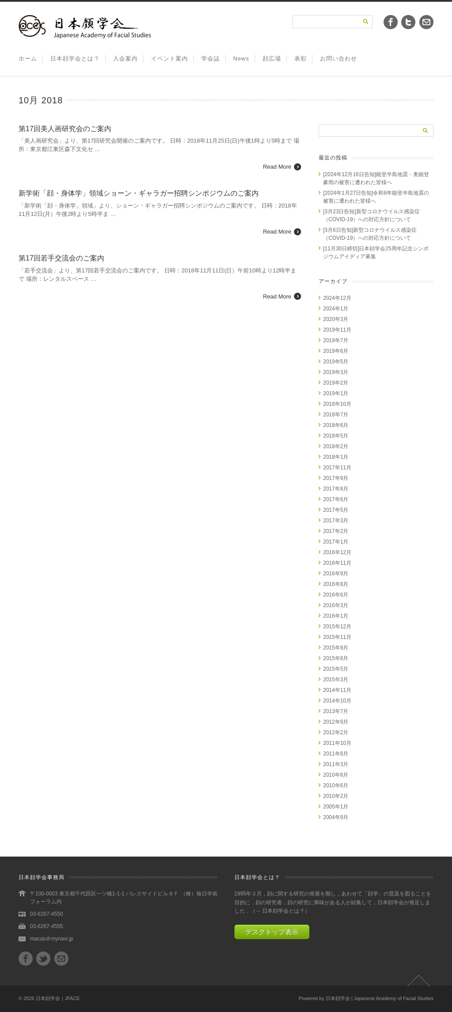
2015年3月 (335, 679)
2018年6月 (335, 425)
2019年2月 (335, 383)
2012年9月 (335, 722)
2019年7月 (335, 340)
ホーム (28, 58)
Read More (277, 166)
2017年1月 (335, 542)
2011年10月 (337, 743)
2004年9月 (335, 817)
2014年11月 (337, 690)
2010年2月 (335, 796)
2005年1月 (335, 807)
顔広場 (272, 58)
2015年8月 (335, 658)
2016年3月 (335, 605)
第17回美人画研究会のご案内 (65, 128)
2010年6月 (335, 785)
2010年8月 (335, 775)
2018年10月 (337, 404)
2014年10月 (337, 701)
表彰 (300, 58)
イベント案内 (169, 58)
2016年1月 (335, 616)
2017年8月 (335, 489)
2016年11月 (337, 563)
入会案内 (125, 58)
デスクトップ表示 (271, 932)
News (241, 58)
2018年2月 (335, 446)
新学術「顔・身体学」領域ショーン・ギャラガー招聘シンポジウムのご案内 (139, 193)
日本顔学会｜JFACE (58, 998)
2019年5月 (335, 362)
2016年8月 (335, 584)
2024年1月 (335, 309)
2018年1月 (335, 457)
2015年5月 (335, 669)
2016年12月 (337, 552)
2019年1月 (335, 393)
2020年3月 (335, 319)
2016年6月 (335, 595)
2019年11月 (337, 330)
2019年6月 (335, 351)
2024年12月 (337, 298)
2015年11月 (337, 637)
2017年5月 (335, 510)
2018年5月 (335, 436)
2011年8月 (335, 754)
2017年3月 (335, 520)
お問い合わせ (338, 58)
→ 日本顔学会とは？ (280, 911)
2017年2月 (335, 531)
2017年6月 (335, 499)
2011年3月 (335, 764)
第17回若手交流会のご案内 (61, 258)
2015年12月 (337, 626)
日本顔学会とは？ (75, 58)
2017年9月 (335, 478)
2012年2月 (335, 732)
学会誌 (210, 58)
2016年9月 (335, 573)
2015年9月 (335, 648)
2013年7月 (335, 711)
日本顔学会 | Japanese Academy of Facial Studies (379, 998)
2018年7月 (335, 415)
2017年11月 (337, 467)
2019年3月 (335, 372)
